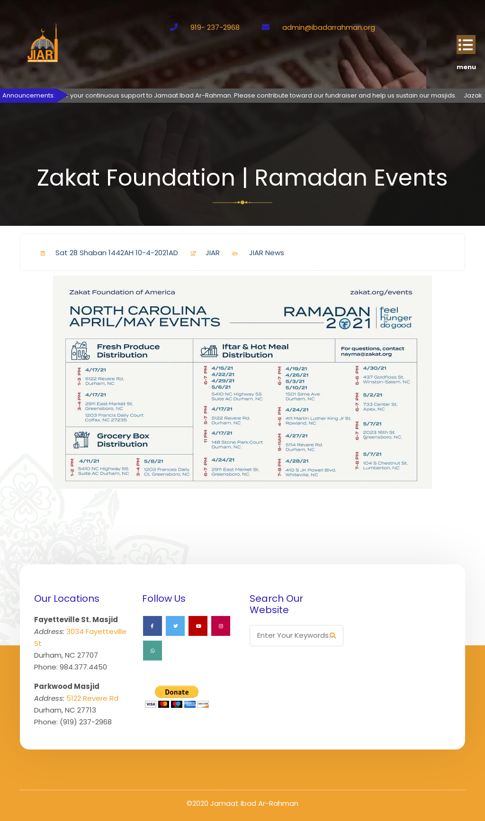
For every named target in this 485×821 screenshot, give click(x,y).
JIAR (201, 253)
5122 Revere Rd (92, 698)
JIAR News (266, 253)
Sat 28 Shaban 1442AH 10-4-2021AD (105, 253)
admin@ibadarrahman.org (328, 27)
